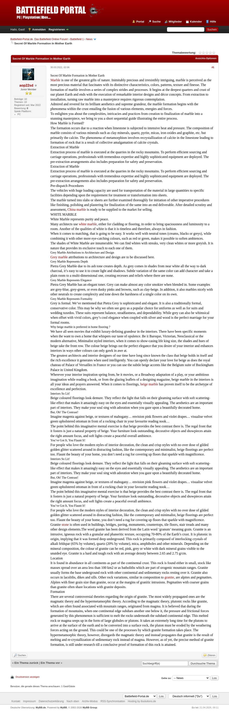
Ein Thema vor (50, 662)
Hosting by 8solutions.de (142, 701)
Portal (140, 21)
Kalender (196, 21)
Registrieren (57, 29)
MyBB (63, 707)
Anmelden (39, 29)
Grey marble (59, 257)
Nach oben (73, 701)
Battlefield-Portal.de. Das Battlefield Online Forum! (39, 39)
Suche (156, 21)
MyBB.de (41, 707)
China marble (76, 209)
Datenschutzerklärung (51, 701)
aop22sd (26, 85)
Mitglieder (175, 21)
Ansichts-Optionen (205, 58)
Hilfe (213, 21)
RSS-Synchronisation (112, 701)
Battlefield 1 (77, 39)
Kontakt (16, 701)
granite (169, 577)
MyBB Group (90, 707)
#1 (213, 67)
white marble (88, 224)
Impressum (29, 701)
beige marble (149, 384)
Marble (55, 80)
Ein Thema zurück (26, 662)
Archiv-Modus (90, 701)
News (89, 39)
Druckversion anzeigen (28, 677)
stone (65, 524)
